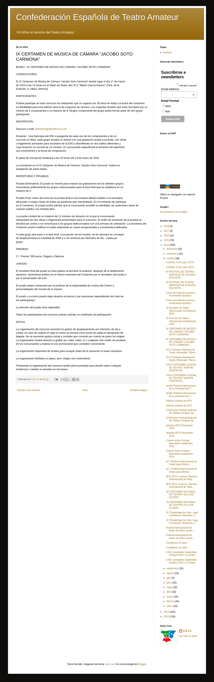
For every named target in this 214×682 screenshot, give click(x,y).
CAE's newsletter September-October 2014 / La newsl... (181, 553)
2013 (167, 611)
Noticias (167, 52)
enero (170, 606)
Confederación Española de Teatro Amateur (97, 17)
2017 (167, 231)
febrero (171, 601)
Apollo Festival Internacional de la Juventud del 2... (181, 387)
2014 (167, 245)
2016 (167, 235)
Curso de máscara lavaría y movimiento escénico (180, 294)
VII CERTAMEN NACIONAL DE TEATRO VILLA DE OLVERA (181, 494)
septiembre (173, 568)
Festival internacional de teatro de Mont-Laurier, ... (181, 529)
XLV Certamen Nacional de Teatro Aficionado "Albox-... (182, 351)
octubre (171, 258)
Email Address (178, 89)
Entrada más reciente (28, 390)
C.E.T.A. (187, 631)
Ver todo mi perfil (188, 636)
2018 (167, 226)
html (168, 106)
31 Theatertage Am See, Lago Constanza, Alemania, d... (182, 514)
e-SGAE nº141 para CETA (180, 262)
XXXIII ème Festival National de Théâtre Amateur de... (181, 411)
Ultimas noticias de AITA (179, 400)
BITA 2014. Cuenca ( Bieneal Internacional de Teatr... (181, 478)
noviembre (172, 253)
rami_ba (109, 664)
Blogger (142, 664)
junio (169, 582)
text (167, 111)
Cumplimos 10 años (176, 542)
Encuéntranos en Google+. (174, 212)
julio (169, 577)
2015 (167, 240)
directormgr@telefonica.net (50, 128)
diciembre (172, 249)
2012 (167, 616)
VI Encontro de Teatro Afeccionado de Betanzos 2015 (181, 310)
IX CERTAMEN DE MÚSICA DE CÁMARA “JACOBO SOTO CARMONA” (181, 331)
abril (169, 591)
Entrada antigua (138, 390)
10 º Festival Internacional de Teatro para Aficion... (181, 463)
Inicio (85, 390)
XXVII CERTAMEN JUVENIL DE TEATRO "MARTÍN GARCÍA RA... (181, 367)
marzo (170, 596)
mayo (170, 587)
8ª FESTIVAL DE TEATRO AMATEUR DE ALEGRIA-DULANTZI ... (181, 274)
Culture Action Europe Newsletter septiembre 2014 (179, 443)
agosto (170, 573)
